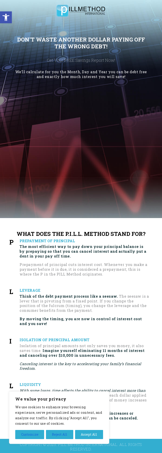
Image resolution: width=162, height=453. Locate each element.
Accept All (89, 434)
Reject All (59, 434)
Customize (29, 434)
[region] (59, 417)
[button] (6, 17)
